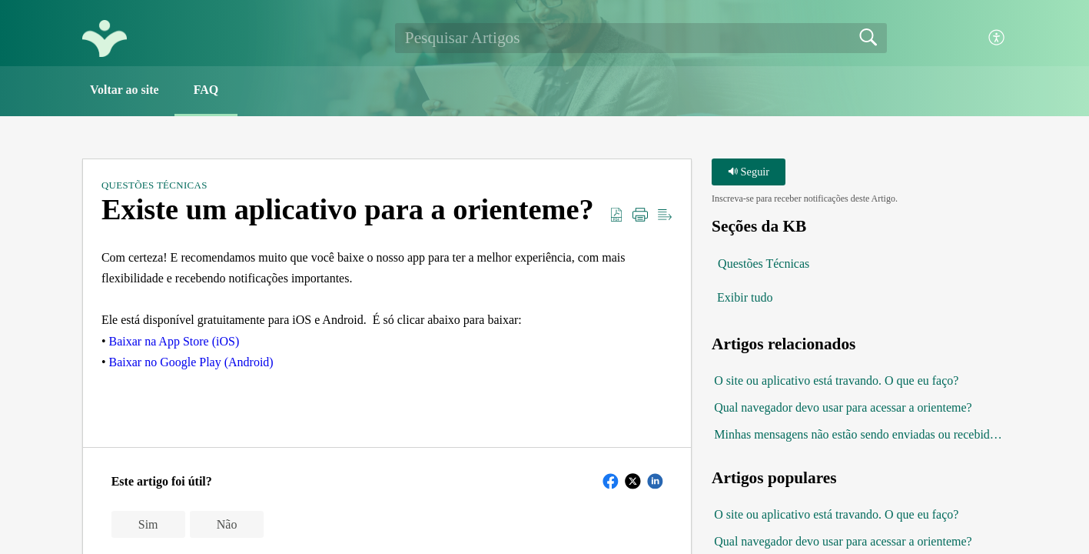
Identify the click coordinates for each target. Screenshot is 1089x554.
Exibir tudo (744, 297)
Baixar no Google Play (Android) (191, 362)
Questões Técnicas (154, 185)
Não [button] (227, 524)
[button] (997, 38)
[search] (641, 37)
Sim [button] (148, 524)
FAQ (206, 89)
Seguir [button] (748, 171)
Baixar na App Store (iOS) (173, 341)
